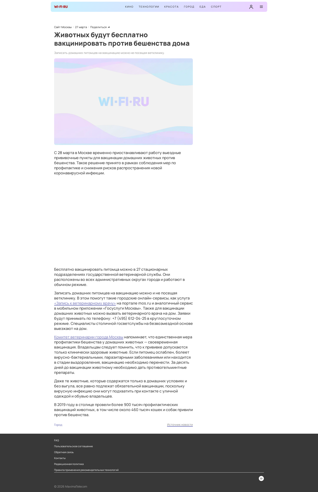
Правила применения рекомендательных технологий (86, 470)
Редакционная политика (69, 464)
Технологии (149, 6)
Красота (171, 6)
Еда (203, 6)
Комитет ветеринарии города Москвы (88, 336)
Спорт (216, 6)
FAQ (56, 440)
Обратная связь (64, 452)
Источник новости (180, 424)
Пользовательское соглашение (73, 446)
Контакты (60, 458)
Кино (129, 6)
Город (189, 6)
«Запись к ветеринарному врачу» (85, 303)
